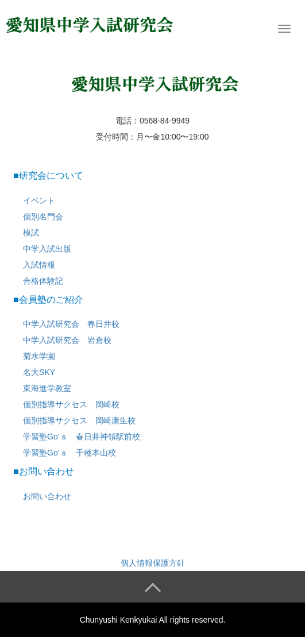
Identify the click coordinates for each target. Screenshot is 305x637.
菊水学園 (39, 356)
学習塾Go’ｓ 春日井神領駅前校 (81, 436)
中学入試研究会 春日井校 (71, 324)
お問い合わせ (47, 496)
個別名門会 (43, 216)
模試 (31, 232)
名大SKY (39, 372)
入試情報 (39, 264)
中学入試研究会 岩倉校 (67, 340)
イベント (39, 200)
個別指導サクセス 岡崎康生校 (79, 420)
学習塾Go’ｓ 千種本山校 (69, 452)
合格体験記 (43, 280)
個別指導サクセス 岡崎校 (71, 404)
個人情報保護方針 (153, 562)
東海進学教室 (47, 388)
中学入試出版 (47, 248)
